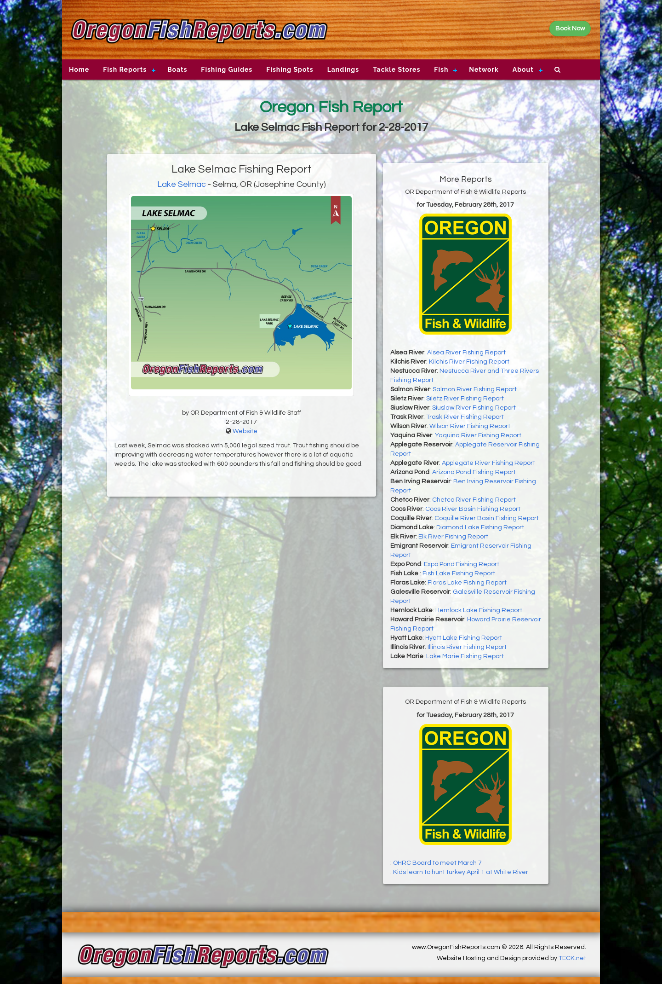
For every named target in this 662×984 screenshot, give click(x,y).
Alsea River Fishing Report (466, 352)
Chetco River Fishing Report (474, 500)
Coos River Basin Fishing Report (472, 509)
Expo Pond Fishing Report (461, 564)
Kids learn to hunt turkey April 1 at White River (460, 872)
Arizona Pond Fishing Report (474, 472)
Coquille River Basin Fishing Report (486, 518)
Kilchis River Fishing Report (469, 362)
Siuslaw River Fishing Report (474, 408)
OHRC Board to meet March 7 (437, 863)
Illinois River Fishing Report (467, 647)
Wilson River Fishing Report (469, 426)
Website (245, 431)
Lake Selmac (181, 184)
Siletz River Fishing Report (465, 398)
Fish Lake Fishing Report (458, 573)
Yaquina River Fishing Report (478, 435)
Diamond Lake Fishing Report (480, 527)
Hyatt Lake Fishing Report (463, 638)
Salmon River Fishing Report (475, 389)
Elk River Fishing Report (453, 536)
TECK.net (572, 958)
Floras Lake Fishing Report (467, 582)
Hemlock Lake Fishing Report (478, 610)
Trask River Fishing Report (465, 417)
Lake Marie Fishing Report (465, 656)
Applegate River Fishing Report (488, 463)
